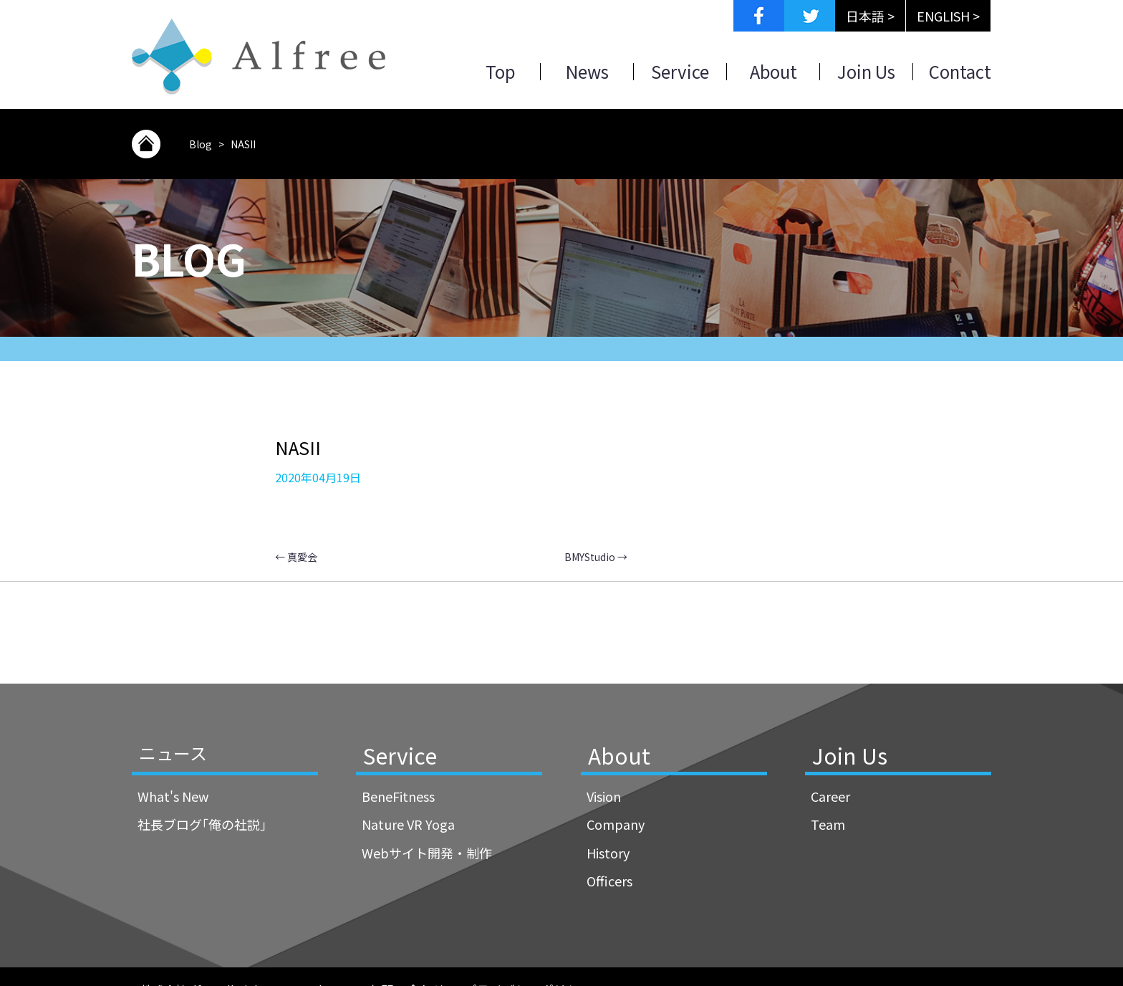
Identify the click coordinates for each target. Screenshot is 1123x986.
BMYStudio (595, 557)
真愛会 (296, 557)
